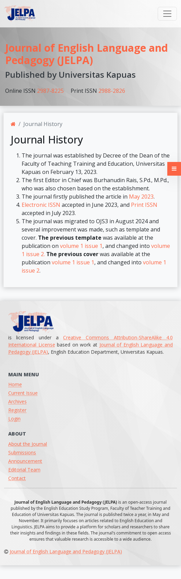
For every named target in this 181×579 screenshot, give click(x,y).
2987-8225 (50, 91)
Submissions (22, 452)
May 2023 (141, 196)
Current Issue (23, 393)
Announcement (25, 461)
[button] (174, 169)
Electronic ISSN (41, 205)
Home (15, 384)
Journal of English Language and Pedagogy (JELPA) (86, 54)
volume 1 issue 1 (81, 246)
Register (17, 410)
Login (14, 418)
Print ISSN (144, 205)
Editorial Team (24, 469)
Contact (17, 478)
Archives (17, 401)
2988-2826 (111, 91)
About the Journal (27, 444)
